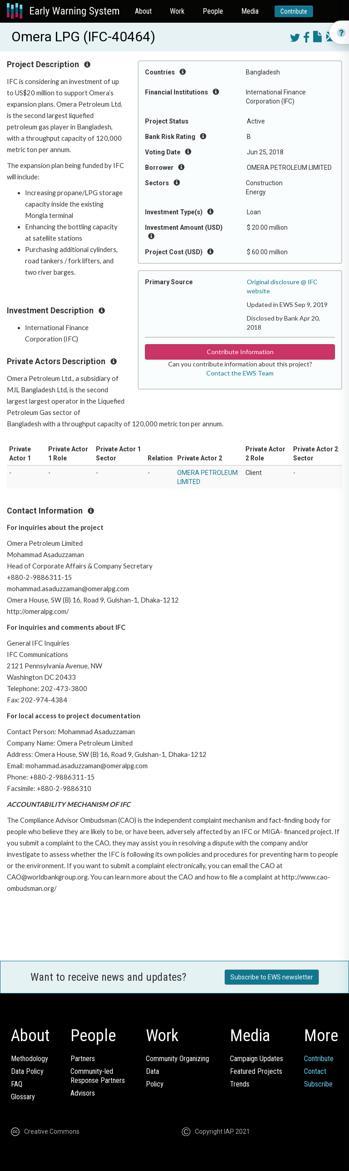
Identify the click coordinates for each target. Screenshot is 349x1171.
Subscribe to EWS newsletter (271, 977)
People (213, 11)
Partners (82, 1058)
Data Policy (27, 1071)
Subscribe (318, 1084)
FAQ (16, 1084)
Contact (315, 1071)
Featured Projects (256, 1071)
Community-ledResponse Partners (97, 1076)
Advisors (82, 1093)
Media (250, 11)
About (143, 11)
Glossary (23, 1096)
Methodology (29, 1058)
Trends (239, 1084)
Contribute (293, 11)
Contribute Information (240, 352)
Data (152, 1071)
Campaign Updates (256, 1058)
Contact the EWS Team (240, 373)
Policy (155, 1084)
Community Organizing (177, 1058)
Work (177, 11)
